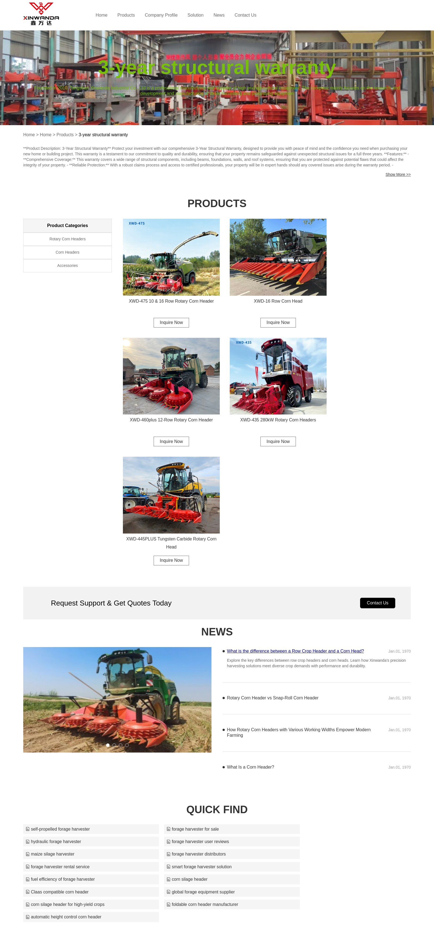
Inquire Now (167, 316)
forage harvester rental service (58, 725)
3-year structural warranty (104, 134)
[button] (108, 615)
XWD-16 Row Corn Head (267, 294)
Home (108, 15)
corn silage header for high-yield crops (65, 750)
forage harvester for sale (183, 699)
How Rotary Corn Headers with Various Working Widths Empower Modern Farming (291, 603)
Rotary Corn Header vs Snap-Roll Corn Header (273, 568)
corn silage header (46, 737)
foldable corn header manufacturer (193, 750)
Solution (202, 15)
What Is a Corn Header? (251, 637)
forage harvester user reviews (57, 712)
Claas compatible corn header (188, 737)
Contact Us (252, 15)
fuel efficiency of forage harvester (323, 725)
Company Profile (168, 15)
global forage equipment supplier (322, 737)
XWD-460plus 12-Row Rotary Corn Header (366, 294)
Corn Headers (67, 253)
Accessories (67, 267)
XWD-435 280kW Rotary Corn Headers (167, 407)
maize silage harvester (181, 712)
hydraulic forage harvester (316, 699)
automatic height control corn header (326, 750)
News (225, 15)
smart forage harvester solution (189, 725)
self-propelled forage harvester (58, 699)
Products (133, 15)
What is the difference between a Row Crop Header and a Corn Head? (296, 521)
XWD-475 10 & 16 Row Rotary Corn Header (167, 294)
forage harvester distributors (318, 712)
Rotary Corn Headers (67, 239)
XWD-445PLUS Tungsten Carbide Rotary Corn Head (266, 411)
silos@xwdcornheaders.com (268, 920)
